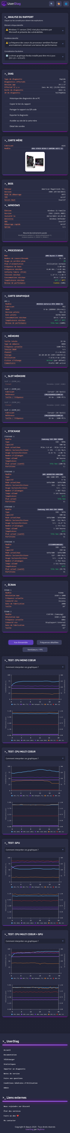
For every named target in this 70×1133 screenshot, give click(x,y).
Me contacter (11, 1120)
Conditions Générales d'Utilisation (20, 1083)
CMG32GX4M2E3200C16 (54, 395)
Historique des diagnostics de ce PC (23, 98)
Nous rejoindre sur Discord (18, 1106)
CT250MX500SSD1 (56, 545)
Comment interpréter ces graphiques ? (22, 667)
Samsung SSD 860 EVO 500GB (50, 509)
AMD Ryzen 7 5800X (54, 256)
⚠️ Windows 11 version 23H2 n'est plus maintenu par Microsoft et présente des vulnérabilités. (29, 30)
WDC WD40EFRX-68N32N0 (53, 474)
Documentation (10, 1055)
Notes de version (12, 1074)
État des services (14, 1111)
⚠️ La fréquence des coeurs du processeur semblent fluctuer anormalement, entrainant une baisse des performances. (32, 43)
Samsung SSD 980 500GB (52, 439)
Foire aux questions (13, 1078)
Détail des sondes (15, 126)
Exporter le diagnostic (17, 115)
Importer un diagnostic (15, 1069)
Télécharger (9, 1060)
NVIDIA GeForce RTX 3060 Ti (50, 304)
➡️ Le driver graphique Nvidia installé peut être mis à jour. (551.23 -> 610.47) (31, 56)
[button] (35, 104)
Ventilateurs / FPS (35, 649)
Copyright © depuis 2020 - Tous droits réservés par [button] (35, 1128)
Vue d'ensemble (21, 642)
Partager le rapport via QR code (21, 109)
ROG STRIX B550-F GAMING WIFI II (47, 149)
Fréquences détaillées (49, 642)
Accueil (7, 1050)
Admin (6, 1088)
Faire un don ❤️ (13, 1116)
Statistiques (10, 1064)
